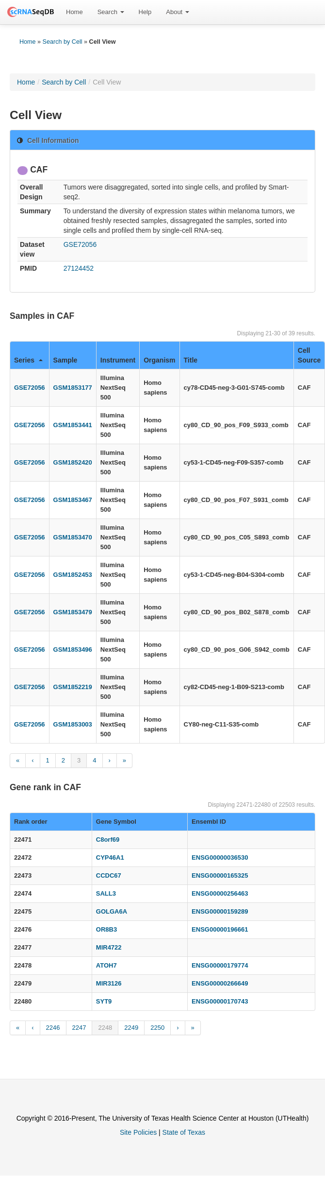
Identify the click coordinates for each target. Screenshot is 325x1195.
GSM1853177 (72, 387)
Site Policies (138, 1132)
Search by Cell (62, 41)
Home (74, 12)
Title (191, 360)
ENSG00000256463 (220, 893)
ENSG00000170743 (220, 1001)
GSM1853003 (72, 724)
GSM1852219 (72, 687)
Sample (65, 360)
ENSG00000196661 (220, 929)
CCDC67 (108, 875)
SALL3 (106, 893)
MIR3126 (109, 983)
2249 (131, 1027)
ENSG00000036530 (220, 857)
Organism (159, 360)
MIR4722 (109, 947)
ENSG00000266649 (220, 983)
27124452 (79, 268)
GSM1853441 (72, 425)
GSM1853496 (72, 649)
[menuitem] (74, 12)
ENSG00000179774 (220, 965)
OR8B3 (106, 929)
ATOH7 (106, 965)
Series (28, 360)
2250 (157, 1027)
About (177, 12)
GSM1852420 (72, 462)
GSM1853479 (72, 612)
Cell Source (309, 355)
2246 (53, 1027)
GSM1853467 (72, 499)
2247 (79, 1027)
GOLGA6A (111, 911)
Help (145, 12)
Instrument (117, 360)
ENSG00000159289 (220, 911)
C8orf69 (107, 839)
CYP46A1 (110, 857)
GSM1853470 (72, 537)
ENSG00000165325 (220, 875)
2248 (105, 1027)
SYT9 (104, 1001)
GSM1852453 (72, 574)
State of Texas (183, 1132)
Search (111, 12)
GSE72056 (80, 244)
